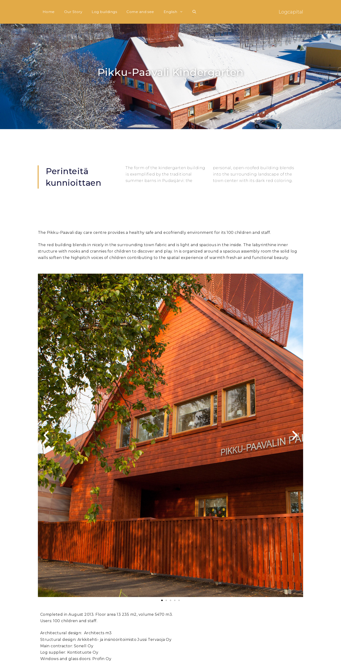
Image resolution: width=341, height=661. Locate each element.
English (176, 12)
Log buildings (104, 11)
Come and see (140, 11)
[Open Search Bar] (194, 12)
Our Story (73, 11)
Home (49, 11)
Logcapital (290, 12)
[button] (46, 435)
